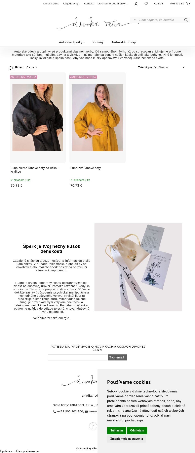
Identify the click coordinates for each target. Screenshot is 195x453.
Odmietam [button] (137, 430)
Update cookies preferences (20, 451)
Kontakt (89, 3)
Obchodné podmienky (112, 3)
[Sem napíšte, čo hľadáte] (164, 20)
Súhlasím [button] (116, 430)
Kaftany (98, 42)
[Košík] (179, 4)
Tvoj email (116, 357)
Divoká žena (51, 3)
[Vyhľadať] (134, 20)
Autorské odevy (124, 42)
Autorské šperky (70, 42)
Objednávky (71, 3)
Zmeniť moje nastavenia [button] (126, 438)
